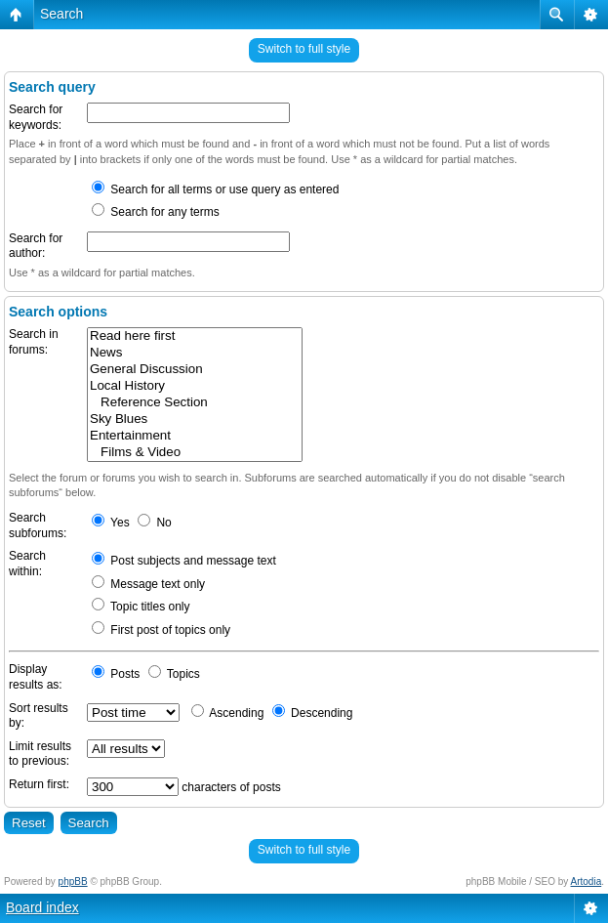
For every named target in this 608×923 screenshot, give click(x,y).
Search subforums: (37, 525)
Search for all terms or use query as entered (215, 189)
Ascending (227, 713)
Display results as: (35, 677)
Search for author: (35, 246)
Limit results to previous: (40, 754)
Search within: (27, 563)
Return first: (39, 784)
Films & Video (195, 452)
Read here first (195, 336)
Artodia (586, 881)
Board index (42, 907)
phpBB (73, 881)
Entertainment (195, 436)
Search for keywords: (35, 117)
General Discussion (195, 369)
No (155, 522)
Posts (116, 674)
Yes (111, 522)
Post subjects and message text (184, 560)
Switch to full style (304, 49)
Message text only (148, 584)
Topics (174, 674)
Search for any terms (156, 212)
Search (61, 13)
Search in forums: (34, 342)
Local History (195, 386)
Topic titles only (141, 606)
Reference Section (195, 403)
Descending (312, 713)
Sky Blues (195, 419)
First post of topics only (161, 630)
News (195, 353)
